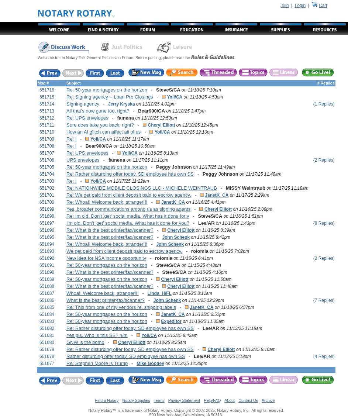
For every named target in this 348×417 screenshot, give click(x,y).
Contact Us (248, 400)
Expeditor (171, 321)
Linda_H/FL (160, 293)
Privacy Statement (184, 400)
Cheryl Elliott (161, 125)
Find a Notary (106, 400)
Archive (268, 400)
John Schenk (176, 237)
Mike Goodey (150, 363)
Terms (159, 400)
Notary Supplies (136, 400)
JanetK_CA (216, 195)
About (229, 400)
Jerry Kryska (121, 104)
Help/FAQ (212, 400)
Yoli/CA (174, 97)
